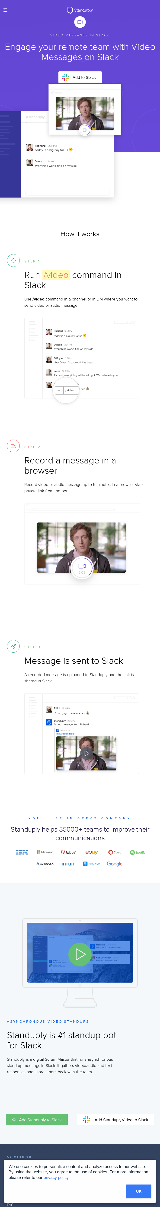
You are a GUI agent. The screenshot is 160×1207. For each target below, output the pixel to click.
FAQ (10, 1205)
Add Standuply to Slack (37, 1120)
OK (138, 1191)
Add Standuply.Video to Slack (115, 1119)
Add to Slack (79, 77)
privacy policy (56, 1177)
